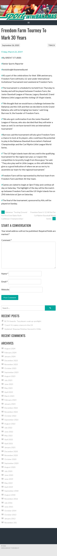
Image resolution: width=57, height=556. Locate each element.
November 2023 (11, 364)
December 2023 (11, 360)
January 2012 (9, 518)
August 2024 (9, 348)
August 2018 (9, 495)
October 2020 (10, 459)
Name (4, 273)
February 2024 (10, 352)
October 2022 (10, 416)
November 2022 (11, 412)
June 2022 (8, 431)
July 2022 (8, 427)
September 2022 (11, 420)
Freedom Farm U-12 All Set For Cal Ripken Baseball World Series (43, 215)
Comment (6, 240)
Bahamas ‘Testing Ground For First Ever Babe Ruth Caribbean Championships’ (14, 215)
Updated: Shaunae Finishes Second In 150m (22, 329)
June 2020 (8, 475)
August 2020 (9, 467)
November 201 (10, 522)
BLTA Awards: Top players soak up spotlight (22, 321)
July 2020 (8, 471)
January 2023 (9, 404)
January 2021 (9, 447)
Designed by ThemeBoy (10, 548)
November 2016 (11, 499)
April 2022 (8, 439)
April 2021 (8, 443)
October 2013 (10, 514)
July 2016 (8, 503)
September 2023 (11, 372)
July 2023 (8, 380)
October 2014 (10, 510)
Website (5, 289)
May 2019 (8, 483)
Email (4, 281)
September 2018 (11, 491)
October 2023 (10, 368)
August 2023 (9, 376)
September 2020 (11, 463)
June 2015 (8, 507)
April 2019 (8, 487)
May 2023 (8, 388)
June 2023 (8, 384)
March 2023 (9, 396)
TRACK (51, 45)
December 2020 (11, 451)
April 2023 (8, 392)
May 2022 (8, 435)
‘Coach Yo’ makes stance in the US (18, 325)
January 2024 (9, 356)
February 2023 (10, 400)
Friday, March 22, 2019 (11, 51)
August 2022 (9, 424)
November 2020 (11, 455)
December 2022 (11, 408)
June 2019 (8, 479)
